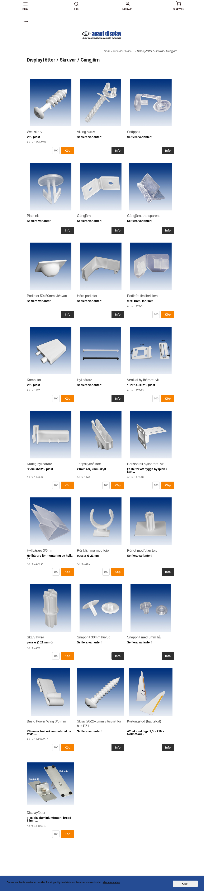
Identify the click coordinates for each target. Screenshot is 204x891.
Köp (67, 150)
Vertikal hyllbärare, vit (143, 380)
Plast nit (33, 216)
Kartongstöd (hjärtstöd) (144, 721)
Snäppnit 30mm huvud (93, 637)
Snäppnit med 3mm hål (144, 637)
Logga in (127, 9)
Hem (107, 51)
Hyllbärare (84, 380)
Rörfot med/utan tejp (142, 550)
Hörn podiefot (87, 296)
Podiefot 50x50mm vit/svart (47, 296)
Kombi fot (34, 380)
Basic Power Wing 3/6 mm (46, 721)
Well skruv (34, 132)
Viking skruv (86, 132)
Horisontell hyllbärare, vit (145, 464)
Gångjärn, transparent (143, 216)
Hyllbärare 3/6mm (40, 550)
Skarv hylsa (35, 637)
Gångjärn (84, 216)
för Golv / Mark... (123, 51)
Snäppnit (133, 132)
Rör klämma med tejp (93, 550)
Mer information (111, 882)
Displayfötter (36, 812)
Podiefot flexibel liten (142, 296)
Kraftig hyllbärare (39, 464)
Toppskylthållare (89, 464)
